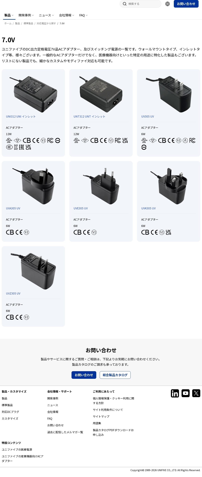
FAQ (82, 18)
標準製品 (7, 408)
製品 (7, 18)
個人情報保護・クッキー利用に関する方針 (113, 404)
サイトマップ (101, 420)
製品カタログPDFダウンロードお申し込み (113, 435)
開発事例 (25, 18)
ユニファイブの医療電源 (17, 453)
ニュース (45, 18)
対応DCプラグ (10, 415)
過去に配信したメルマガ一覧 (65, 435)
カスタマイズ (10, 422)
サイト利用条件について (108, 413)
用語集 (97, 426)
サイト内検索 (123, 7)
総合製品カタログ (115, 378)
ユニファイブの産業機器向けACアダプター (22, 462)
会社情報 (65, 18)
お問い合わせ (186, 7)
